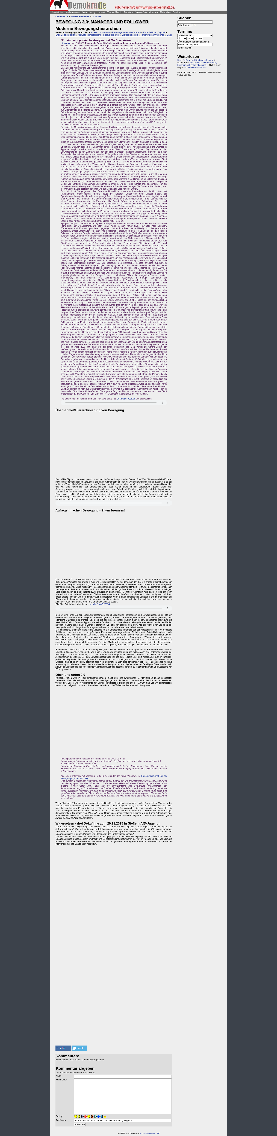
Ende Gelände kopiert (65, 35)
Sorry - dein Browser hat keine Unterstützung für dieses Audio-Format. (114, 402)
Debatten (128, 12)
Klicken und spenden (100, 32)
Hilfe (194, 25)
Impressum (150, 1133)
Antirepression (73, 12)
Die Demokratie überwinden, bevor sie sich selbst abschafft (197, 63)
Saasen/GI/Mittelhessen (146, 12)
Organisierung (88, 12)
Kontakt (143, 1133)
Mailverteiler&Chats (197, 67)
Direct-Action (57, 12)
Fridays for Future (111, 35)
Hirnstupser (66, 43)
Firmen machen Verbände (152, 35)
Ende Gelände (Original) (154, 32)
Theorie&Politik (114, 12)
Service (176, 12)
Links (169, 35)
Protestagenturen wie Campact (126, 32)
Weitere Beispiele (130, 35)
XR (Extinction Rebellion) (89, 35)
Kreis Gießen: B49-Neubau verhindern (195, 60)
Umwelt (101, 12)
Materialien (165, 12)
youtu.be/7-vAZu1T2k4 (99, 604)
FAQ (158, 1133)
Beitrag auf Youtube (126, 399)
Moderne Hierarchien (79, 16)
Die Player (96, 16)
